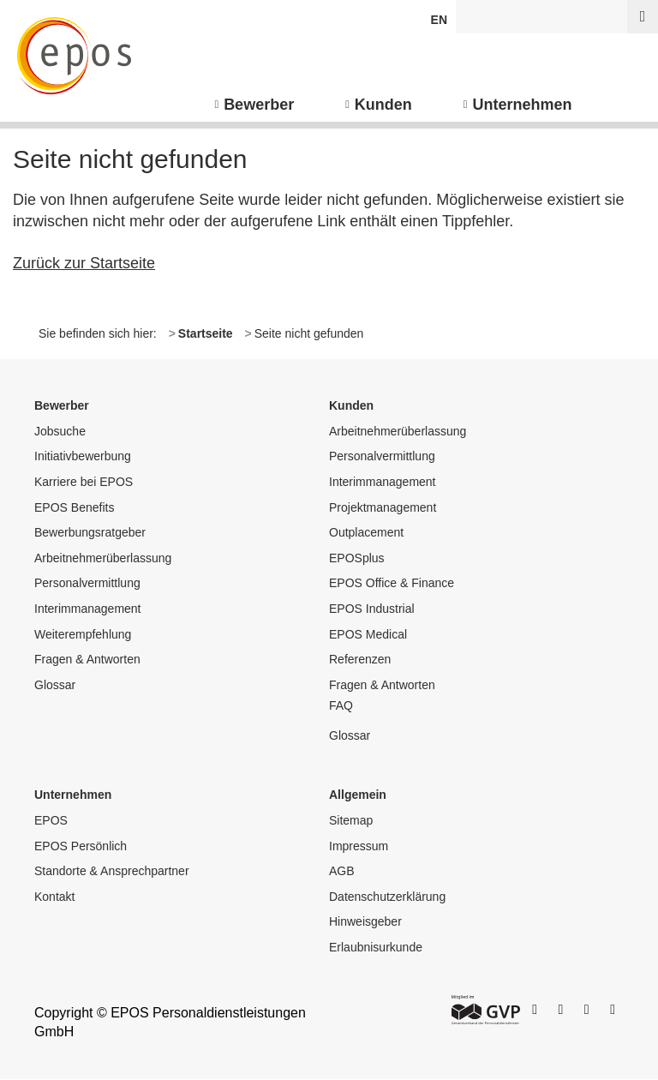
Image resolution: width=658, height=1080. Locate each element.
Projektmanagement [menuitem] (382, 507)
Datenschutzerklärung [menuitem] (387, 896)
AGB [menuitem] (342, 871)
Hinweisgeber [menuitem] (365, 921)
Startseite (205, 333)
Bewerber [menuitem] (259, 104)
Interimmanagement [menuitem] (87, 608)
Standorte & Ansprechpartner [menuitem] (111, 871)
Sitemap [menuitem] (351, 820)
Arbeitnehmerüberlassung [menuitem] (102, 558)
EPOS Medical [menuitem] (368, 634)
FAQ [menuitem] (341, 705)
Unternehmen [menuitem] (522, 104)
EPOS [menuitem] (51, 820)
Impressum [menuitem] (358, 846)
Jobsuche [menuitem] (60, 431)
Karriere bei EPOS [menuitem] (83, 482)
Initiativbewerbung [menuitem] (82, 456)
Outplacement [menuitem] (366, 532)
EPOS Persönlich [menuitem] (80, 846)
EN (439, 20)
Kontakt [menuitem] (54, 896)
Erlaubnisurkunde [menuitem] (375, 947)
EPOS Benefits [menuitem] (74, 507)
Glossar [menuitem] (54, 685)
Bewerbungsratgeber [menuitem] (90, 532)
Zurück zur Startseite (84, 263)
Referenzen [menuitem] (360, 659)
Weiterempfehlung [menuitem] (82, 634)
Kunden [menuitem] (383, 104)
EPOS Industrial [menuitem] (372, 608)
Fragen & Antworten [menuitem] (87, 659)
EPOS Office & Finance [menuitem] (391, 583)
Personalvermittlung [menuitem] (87, 583)
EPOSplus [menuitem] (357, 558)
